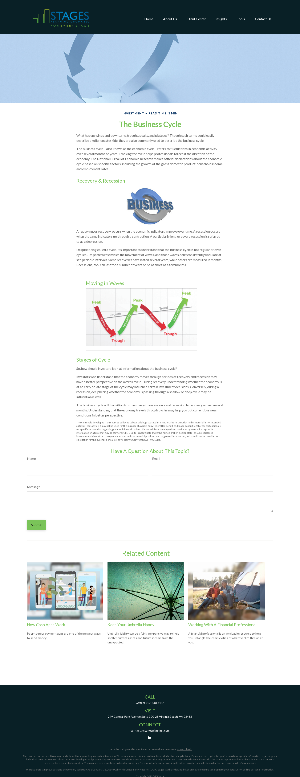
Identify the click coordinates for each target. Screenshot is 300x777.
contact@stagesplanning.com (150, 730)
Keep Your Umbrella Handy (131, 624)
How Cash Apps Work (46, 624)
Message (33, 487)
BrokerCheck (184, 749)
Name (31, 458)
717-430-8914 (155, 702)
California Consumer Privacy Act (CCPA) (135, 769)
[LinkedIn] (150, 737)
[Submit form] (36, 525)
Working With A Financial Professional (222, 624)
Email (156, 458)
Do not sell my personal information (254, 769)
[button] (149, 11)
